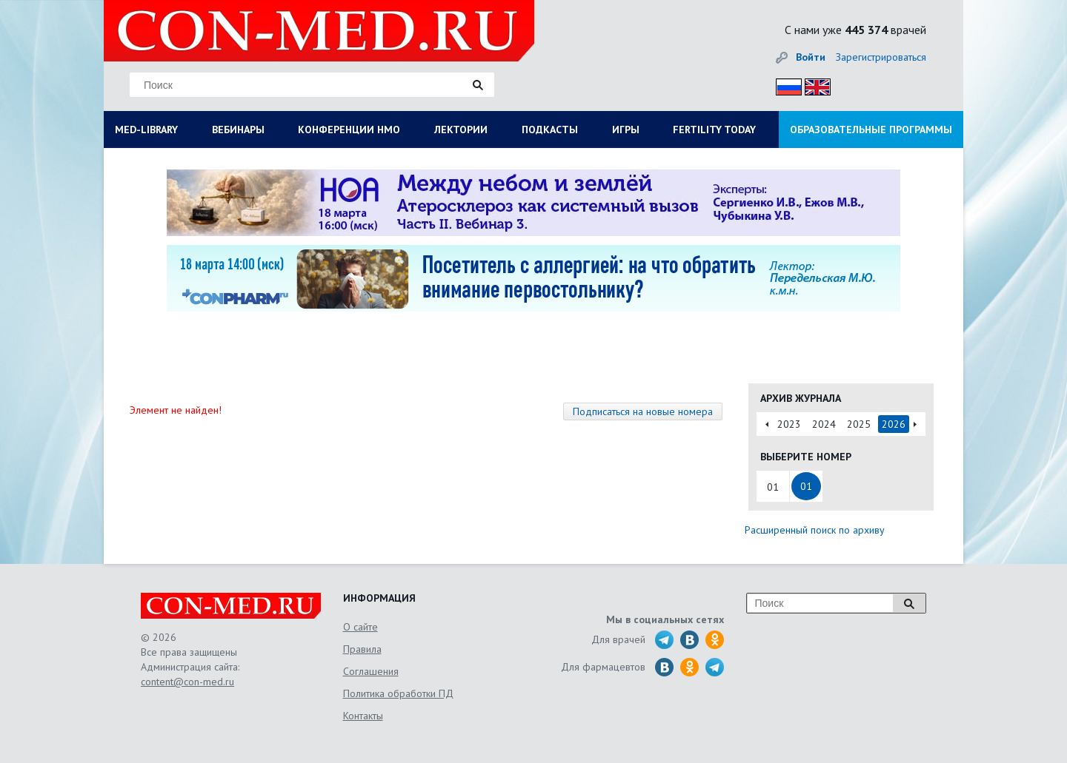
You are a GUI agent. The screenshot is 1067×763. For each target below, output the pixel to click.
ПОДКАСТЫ (550, 129)
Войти (810, 57)
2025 (859, 424)
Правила (362, 649)
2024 (824, 424)
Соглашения (371, 671)
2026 (893, 424)
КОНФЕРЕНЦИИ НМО (349, 129)
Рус (784, 84)
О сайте (360, 626)
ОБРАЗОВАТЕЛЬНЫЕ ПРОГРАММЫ (871, 129)
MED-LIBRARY (146, 129)
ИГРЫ (625, 129)
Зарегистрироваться (881, 57)
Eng (813, 84)
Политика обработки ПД (398, 693)
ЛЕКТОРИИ (461, 129)
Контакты (363, 715)
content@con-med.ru (187, 681)
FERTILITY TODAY (714, 129)
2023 (789, 424)
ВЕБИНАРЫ (238, 129)
